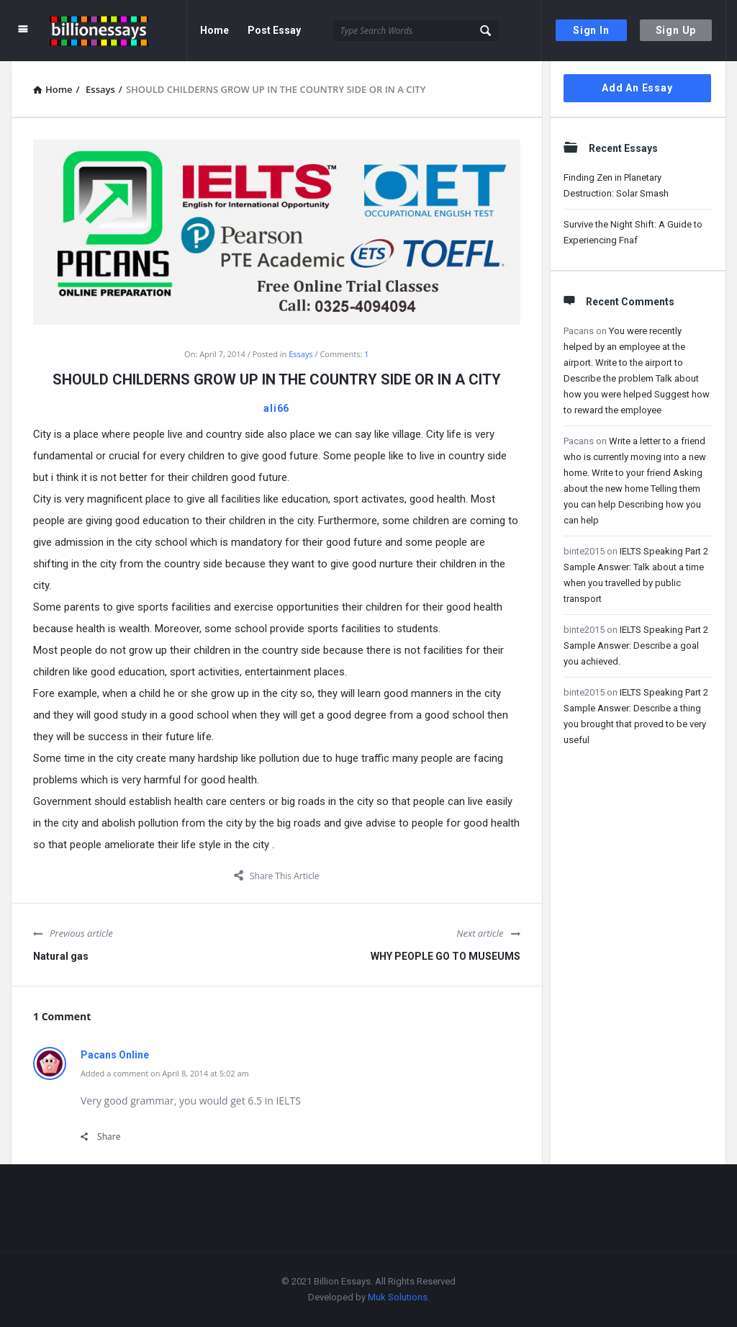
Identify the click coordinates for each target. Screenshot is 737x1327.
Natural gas (61, 956)
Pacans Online (115, 1055)
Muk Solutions (398, 1297)
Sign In (591, 30)
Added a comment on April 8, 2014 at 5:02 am (165, 1073)
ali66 (276, 408)
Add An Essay (637, 88)
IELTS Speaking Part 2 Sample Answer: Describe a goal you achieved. (636, 645)
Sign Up (676, 30)
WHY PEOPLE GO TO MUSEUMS (445, 956)
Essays (300, 353)
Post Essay (274, 30)
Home (214, 30)
